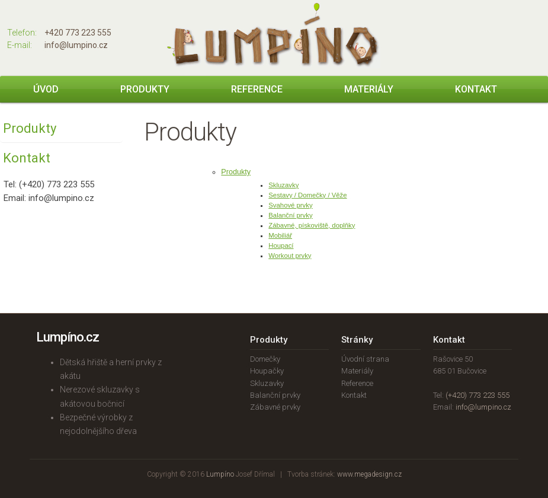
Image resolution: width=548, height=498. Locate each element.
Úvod (46, 89)
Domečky (265, 359)
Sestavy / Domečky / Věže (307, 195)
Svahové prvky (290, 205)
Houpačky (267, 370)
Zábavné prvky (275, 407)
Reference (257, 89)
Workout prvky (289, 255)
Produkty (144, 89)
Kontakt (476, 89)
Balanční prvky (290, 215)
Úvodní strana (365, 359)
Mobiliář (280, 235)
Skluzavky (283, 185)
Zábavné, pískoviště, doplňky (311, 225)
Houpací (280, 245)
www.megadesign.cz (369, 474)
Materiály (368, 89)
